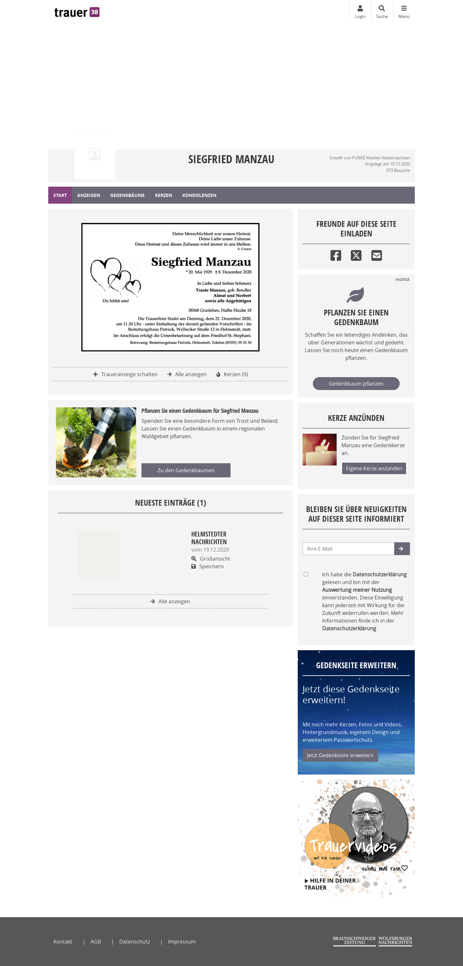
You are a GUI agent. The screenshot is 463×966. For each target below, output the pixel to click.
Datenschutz (134, 941)
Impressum (182, 941)
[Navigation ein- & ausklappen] (404, 11)
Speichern (207, 566)
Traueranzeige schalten (125, 374)
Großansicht (210, 558)
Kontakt (62, 941)
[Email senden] (349, 548)
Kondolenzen (199, 195)
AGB (96, 941)
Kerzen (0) (232, 374)
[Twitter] (356, 254)
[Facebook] (336, 254)
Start (60, 195)
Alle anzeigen (187, 374)
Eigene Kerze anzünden (374, 468)
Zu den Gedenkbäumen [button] (186, 470)
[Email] (376, 254)
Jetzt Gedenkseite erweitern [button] (340, 755)
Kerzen (163, 195)
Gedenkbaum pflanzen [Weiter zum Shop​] (356, 383)
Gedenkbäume (127, 195)
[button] (402, 548)
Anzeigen (88, 195)
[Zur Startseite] (77, 11)
